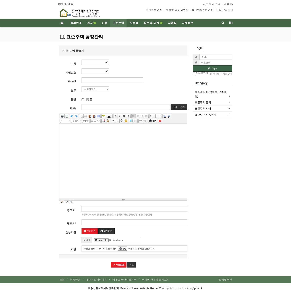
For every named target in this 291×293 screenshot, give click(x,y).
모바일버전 (225, 279)
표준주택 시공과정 (205, 114)
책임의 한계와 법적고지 (155, 279)
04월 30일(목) (66, 3)
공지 (91, 23)
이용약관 (75, 279)
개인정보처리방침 (96, 279)
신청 (104, 23)
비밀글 (87, 99)
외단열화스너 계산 (203, 9)
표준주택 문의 (203, 102)
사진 (73, 249)
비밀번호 (71, 72)
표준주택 (118, 23)
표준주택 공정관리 (81, 36)
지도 (183, 107)
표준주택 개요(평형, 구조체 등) (210, 94)
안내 (175, 107)
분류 (73, 90)
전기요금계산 (225, 9)
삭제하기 (106, 231)
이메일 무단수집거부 (124, 279)
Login (212, 68)
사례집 (172, 23)
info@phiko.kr (195, 288)
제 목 (73, 108)
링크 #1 (71, 210)
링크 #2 (71, 223)
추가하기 (90, 231)
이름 (73, 63)
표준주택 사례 (203, 108)
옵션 (73, 99)
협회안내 (76, 23)
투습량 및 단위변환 (177, 9)
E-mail (72, 81)
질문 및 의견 (153, 23)
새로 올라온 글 (211, 3)
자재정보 (187, 23)
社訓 (61, 279)
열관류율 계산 (154, 9)
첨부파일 (71, 232)
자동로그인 (200, 73)
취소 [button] (131, 264)
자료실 (134, 23)
